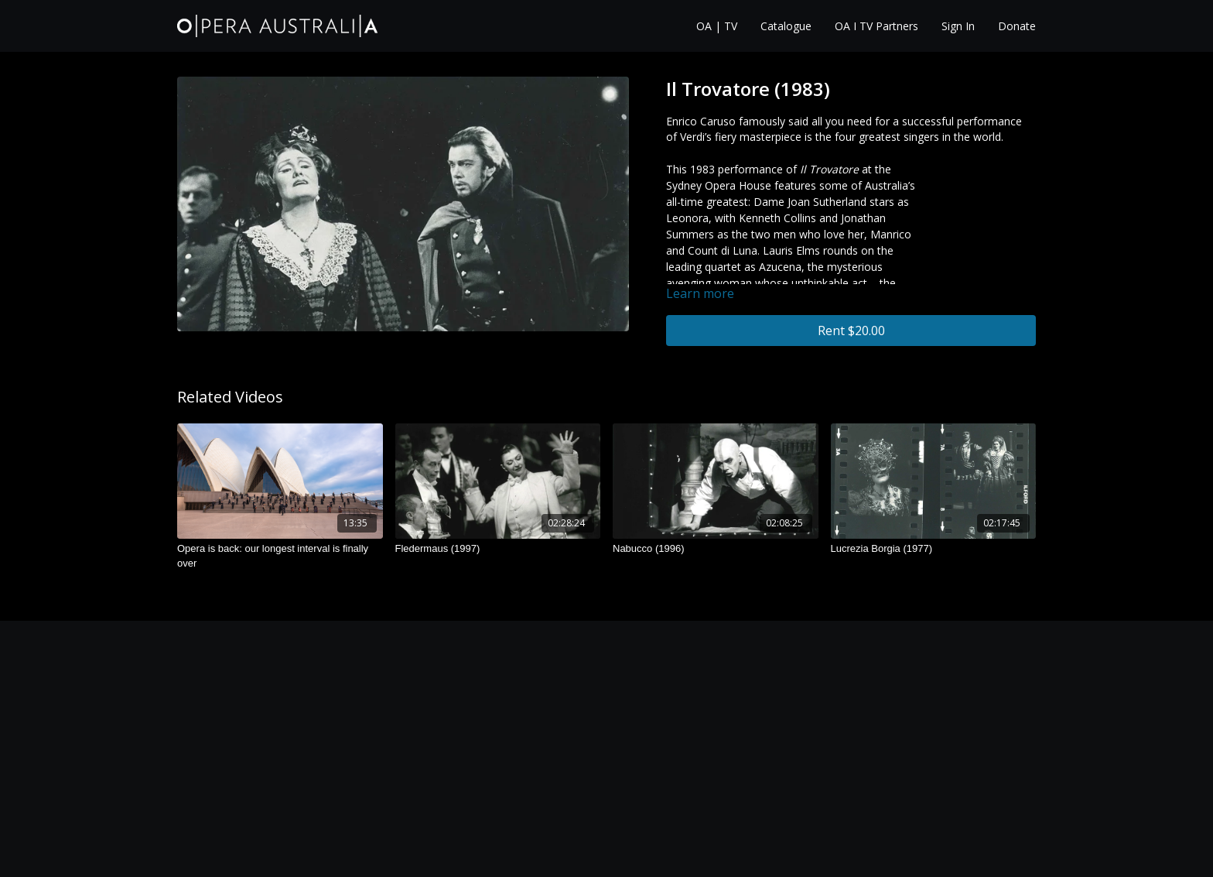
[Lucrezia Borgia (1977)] (934, 549)
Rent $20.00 (851, 330)
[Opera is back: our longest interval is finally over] (280, 556)
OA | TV (716, 26)
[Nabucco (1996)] (715, 549)
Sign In (958, 26)
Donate (1017, 26)
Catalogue (786, 26)
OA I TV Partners (876, 26)
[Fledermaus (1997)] (498, 549)
